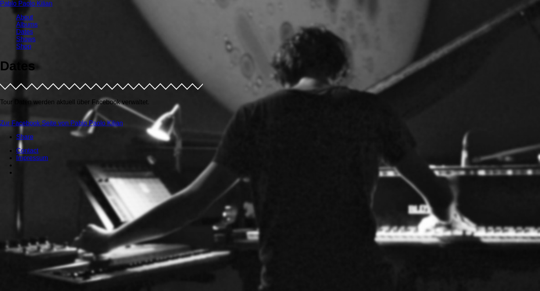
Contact (27, 150)
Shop (23, 46)
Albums (27, 24)
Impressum (32, 157)
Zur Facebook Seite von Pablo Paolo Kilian (61, 123)
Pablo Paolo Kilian (26, 3)
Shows (26, 39)
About (24, 17)
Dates (24, 31)
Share (25, 136)
